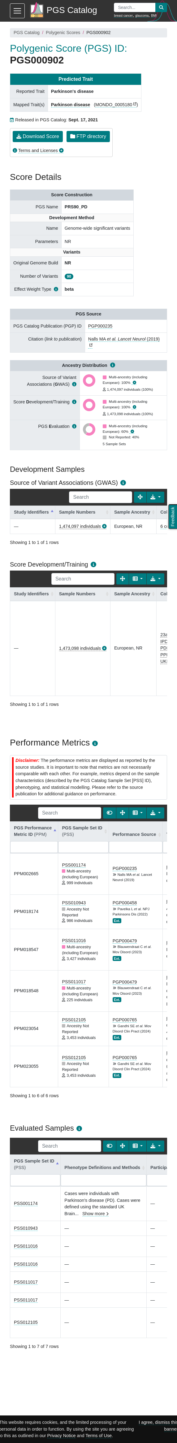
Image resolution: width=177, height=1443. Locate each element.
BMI (154, 15)
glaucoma (142, 15)
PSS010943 (74, 902)
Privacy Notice (61, 1435)
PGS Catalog (27, 32)
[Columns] (138, 579)
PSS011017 (74, 981)
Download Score (37, 136)
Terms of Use (98, 1435)
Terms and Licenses (38, 150)
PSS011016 (74, 940)
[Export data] (155, 497)
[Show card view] (109, 813)
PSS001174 (74, 865)
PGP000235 (100, 326)
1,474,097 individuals (80, 526)
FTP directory (88, 136)
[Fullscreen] (140, 497)
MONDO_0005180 (113, 104)
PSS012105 (74, 1019)
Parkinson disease (70, 104)
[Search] (100, 497)
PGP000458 (125, 902)
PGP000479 (125, 940)
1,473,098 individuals (80, 648)
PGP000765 (125, 1019)
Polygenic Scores (63, 32)
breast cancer (123, 15)
